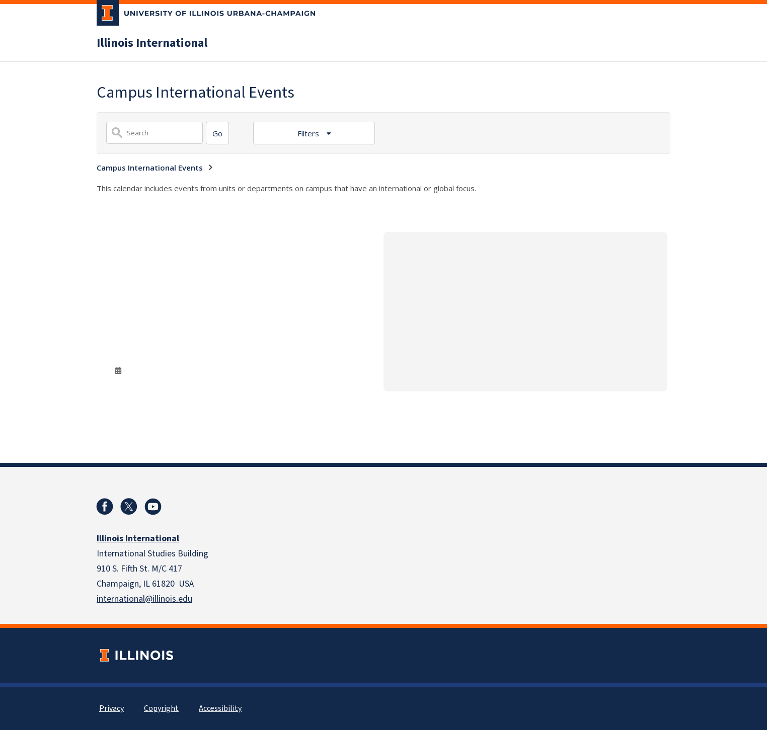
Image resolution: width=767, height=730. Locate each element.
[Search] (217, 133)
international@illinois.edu (144, 599)
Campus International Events (150, 168)
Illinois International (152, 43)
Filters (309, 133)
